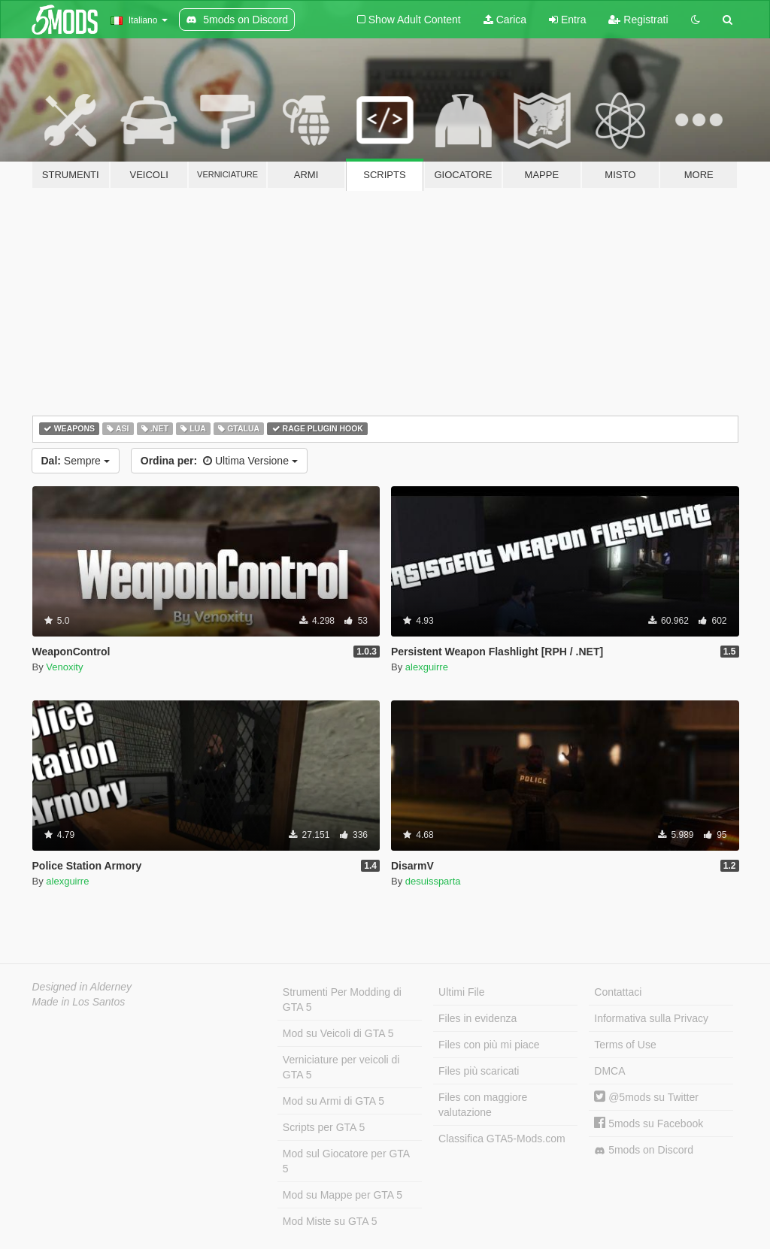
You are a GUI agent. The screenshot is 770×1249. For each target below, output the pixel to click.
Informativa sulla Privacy (651, 1018)
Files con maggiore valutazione (482, 1104)
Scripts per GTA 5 (324, 1127)
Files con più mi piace (489, 1045)
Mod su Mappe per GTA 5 (342, 1195)
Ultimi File (461, 992)
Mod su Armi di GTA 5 (333, 1101)
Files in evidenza (477, 1018)
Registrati (638, 20)
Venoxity (64, 667)
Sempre (75, 461)
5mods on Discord (643, 1150)
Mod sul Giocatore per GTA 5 (346, 1161)
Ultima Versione (219, 461)
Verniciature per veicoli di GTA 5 (341, 1067)
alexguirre (426, 667)
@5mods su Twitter (646, 1097)
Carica (505, 20)
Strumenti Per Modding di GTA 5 (342, 999)
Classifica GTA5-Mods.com (501, 1139)
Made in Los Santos (79, 1002)
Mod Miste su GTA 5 (330, 1221)
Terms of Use (625, 1045)
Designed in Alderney (82, 987)
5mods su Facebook (648, 1123)
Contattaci (617, 992)
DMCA (609, 1071)
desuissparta (433, 881)
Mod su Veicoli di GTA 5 (338, 1033)
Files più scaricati (478, 1071)
